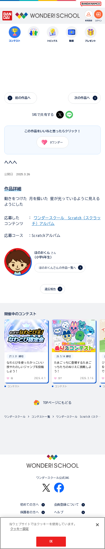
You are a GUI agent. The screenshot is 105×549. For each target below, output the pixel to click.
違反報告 (50, 289)
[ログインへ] (98, 14)
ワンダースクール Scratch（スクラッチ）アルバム (79, 416)
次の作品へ (82, 97)
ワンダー (50, 142)
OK (51, 541)
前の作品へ (23, 97)
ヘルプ (58, 512)
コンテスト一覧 (41, 416)
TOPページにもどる (57, 402)
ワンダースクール (14, 416)
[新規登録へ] (88, 14)
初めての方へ (29, 504)
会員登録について (66, 504)
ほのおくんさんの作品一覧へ (57, 267)
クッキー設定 (19, 528)
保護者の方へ (29, 512)
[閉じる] (97, 525)
